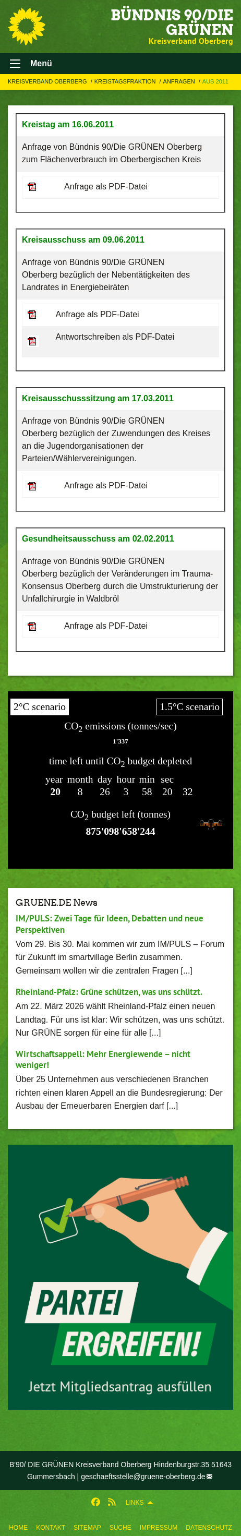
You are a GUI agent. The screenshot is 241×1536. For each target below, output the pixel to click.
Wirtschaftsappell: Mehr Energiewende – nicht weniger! (103, 1059)
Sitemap (87, 1527)
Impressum (159, 1527)
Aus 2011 (215, 81)
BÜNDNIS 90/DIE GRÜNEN (172, 22)
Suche (120, 1527)
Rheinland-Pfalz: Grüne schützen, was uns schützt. (109, 992)
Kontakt (50, 1527)
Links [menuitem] (135, 1502)
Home (18, 1527)
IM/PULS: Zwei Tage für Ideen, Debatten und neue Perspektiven (109, 924)
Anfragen (180, 81)
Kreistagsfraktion (126, 81)
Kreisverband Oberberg (48, 81)
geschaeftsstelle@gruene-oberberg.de (143, 1476)
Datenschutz (209, 1527)
